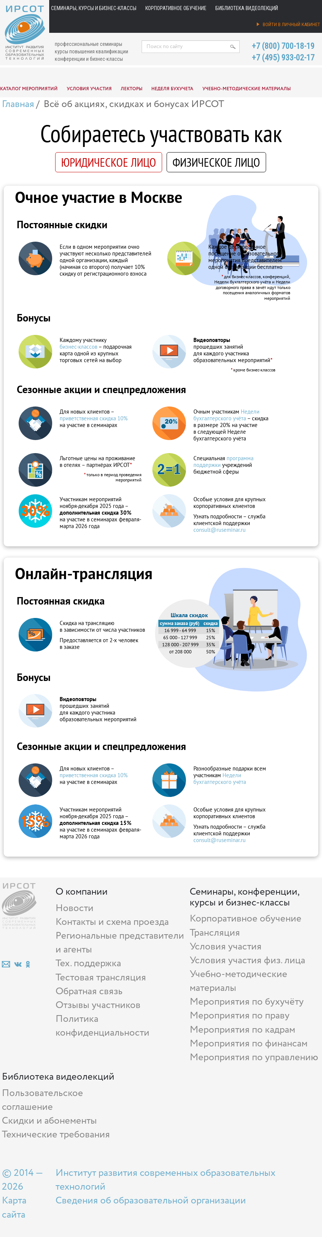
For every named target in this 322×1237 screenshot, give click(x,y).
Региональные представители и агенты (120, 943)
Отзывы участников (98, 1005)
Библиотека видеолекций (246, 8)
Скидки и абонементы (49, 1121)
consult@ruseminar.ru (219, 529)
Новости (75, 908)
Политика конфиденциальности (102, 1026)
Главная (18, 104)
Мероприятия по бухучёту (247, 1002)
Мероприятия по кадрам (242, 1030)
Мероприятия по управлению (254, 1057)
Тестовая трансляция (101, 977)
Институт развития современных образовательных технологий (165, 1180)
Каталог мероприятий (29, 89)
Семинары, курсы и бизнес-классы (93, 8)
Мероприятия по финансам (248, 1043)
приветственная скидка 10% (94, 418)
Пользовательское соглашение (42, 1100)
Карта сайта (14, 1207)
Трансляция (215, 933)
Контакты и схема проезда (112, 922)
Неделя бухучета (172, 89)
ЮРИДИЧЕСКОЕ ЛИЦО (108, 162)
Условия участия (89, 89)
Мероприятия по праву (240, 1015)
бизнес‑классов (78, 346)
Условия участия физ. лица (247, 960)
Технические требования (56, 1134)
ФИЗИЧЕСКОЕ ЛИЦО (216, 162)
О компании (82, 892)
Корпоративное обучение (175, 8)
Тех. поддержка (88, 963)
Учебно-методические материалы (246, 89)
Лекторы (131, 89)
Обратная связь (89, 991)
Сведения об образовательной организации (151, 1200)
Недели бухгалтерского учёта (226, 415)
